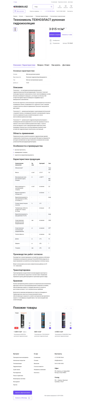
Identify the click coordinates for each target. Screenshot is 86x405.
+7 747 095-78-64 (59, 357)
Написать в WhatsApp (22, 398)
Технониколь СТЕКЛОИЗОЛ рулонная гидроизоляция (41, 335)
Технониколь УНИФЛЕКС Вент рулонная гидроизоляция (63, 335)
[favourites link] (65, 6)
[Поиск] (43, 6)
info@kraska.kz (59, 360)
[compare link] (59, 6)
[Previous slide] (66, 308)
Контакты (70, 11)
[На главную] (20, 6)
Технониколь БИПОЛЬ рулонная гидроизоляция (20, 335)
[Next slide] (71, 308)
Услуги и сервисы (34, 11)
